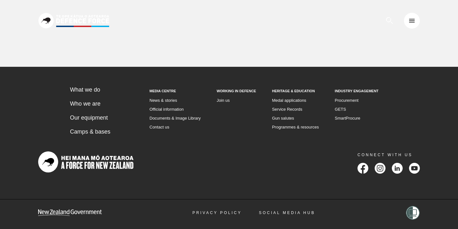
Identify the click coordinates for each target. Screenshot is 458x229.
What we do (85, 90)
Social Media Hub (287, 213)
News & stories (163, 100)
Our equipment (89, 117)
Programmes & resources (295, 127)
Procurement (346, 100)
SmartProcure (347, 118)
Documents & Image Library (175, 118)
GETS (340, 109)
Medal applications (289, 100)
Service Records (287, 109)
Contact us (159, 127)
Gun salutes (283, 118)
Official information (166, 109)
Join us (223, 100)
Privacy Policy (217, 213)
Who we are (85, 104)
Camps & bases (90, 131)
